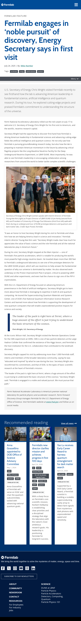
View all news (67, 423)
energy (22, 71)
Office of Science (13, 475)
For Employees (16, 604)
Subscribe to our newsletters (19, 576)
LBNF (34, 481)
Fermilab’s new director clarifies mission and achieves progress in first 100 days (40, 453)
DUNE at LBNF (48, 587)
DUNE (39, 468)
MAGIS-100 (42, 481)
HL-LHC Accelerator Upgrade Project (40, 476)
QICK (34, 485)
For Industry (15, 607)
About (13, 584)
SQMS (18, 478)
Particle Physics (48, 590)
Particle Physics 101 (50, 602)
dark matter (61, 474)
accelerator (14, 71)
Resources (15, 601)
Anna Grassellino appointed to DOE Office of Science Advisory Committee (14, 455)
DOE (9, 471)
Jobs (11, 610)
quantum (40, 71)
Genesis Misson (37, 472)
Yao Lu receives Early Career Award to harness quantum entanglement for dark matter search (65, 456)
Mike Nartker (27, 66)
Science (46, 584)
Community (15, 588)
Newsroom (15, 592)
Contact (14, 597)
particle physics (31, 71)
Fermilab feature (13, 482)
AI (33, 468)
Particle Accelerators (51, 593)
